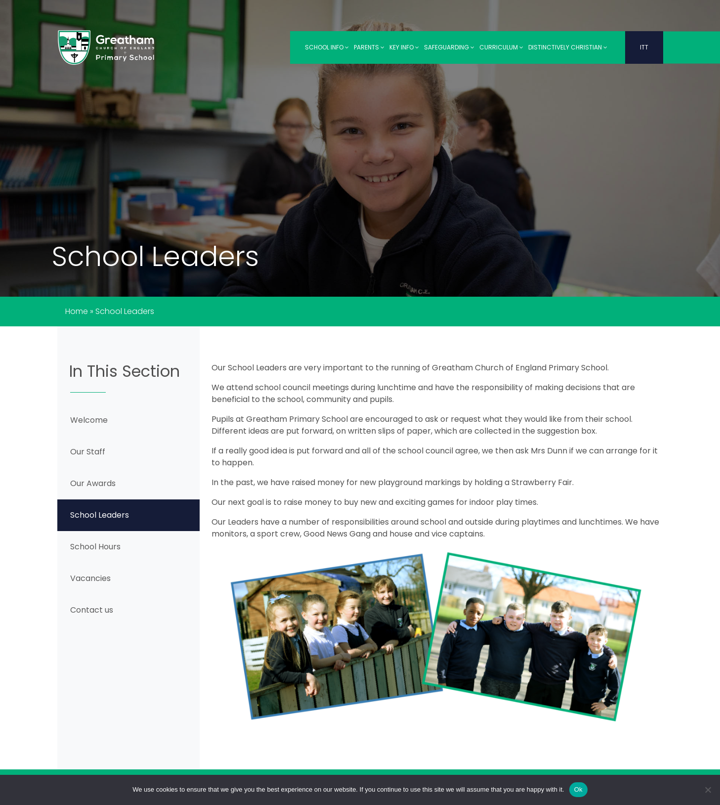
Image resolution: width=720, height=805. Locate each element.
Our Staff (87, 451)
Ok (578, 789)
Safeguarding (449, 47)
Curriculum (501, 47)
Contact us (91, 610)
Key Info (404, 47)
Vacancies (90, 578)
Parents (369, 47)
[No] (708, 790)
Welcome (89, 420)
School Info (327, 47)
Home (76, 311)
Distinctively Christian (567, 47)
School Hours (95, 546)
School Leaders (99, 515)
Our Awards (93, 483)
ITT (644, 47)
